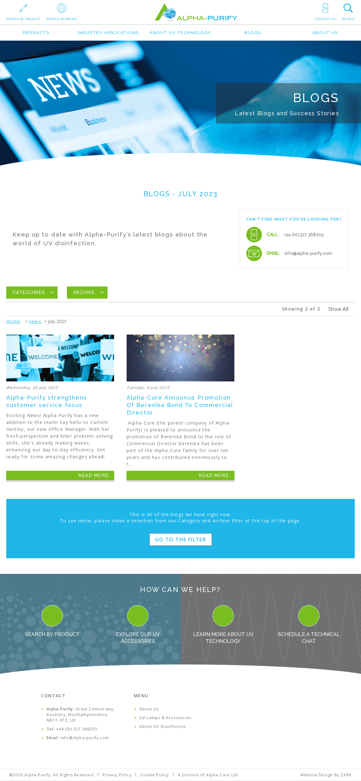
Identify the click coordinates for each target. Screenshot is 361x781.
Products (36, 32)
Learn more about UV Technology (223, 624)
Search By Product (52, 621)
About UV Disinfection (162, 726)
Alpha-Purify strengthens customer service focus (46, 401)
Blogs (252, 32)
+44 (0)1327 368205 (303, 234)
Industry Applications (108, 32)
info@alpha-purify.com (308, 253)
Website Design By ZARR (326, 775)
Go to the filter (180, 539)
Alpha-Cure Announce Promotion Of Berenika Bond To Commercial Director (180, 405)
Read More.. (94, 475)
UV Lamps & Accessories (165, 717)
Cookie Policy (154, 775)
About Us (325, 32)
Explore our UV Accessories (138, 624)
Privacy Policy (117, 775)
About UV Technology (180, 32)
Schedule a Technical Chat (309, 624)
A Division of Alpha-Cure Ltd (208, 775)
